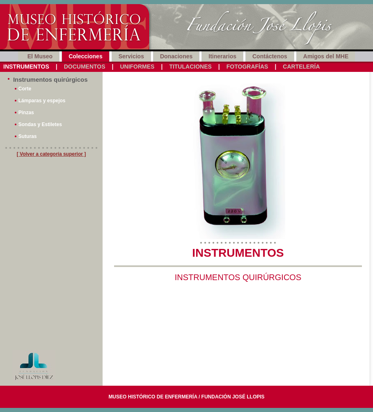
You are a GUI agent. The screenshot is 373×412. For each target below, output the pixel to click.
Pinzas (26, 112)
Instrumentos (26, 66)
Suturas (27, 136)
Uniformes (137, 66)
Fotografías (247, 66)
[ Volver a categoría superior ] (51, 154)
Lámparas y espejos (42, 101)
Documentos (84, 66)
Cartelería (301, 66)
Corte (24, 89)
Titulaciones (190, 66)
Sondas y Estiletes (40, 124)
